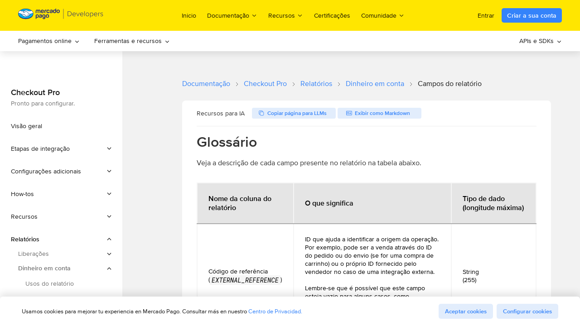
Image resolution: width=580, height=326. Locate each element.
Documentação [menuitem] (232, 15)
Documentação (206, 83)
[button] (61, 148)
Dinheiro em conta (375, 83)
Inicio (189, 15)
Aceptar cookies (466, 311)
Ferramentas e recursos (132, 40)
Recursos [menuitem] (285, 15)
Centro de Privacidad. (275, 311)
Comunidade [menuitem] (383, 15)
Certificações (332, 15)
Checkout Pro (265, 83)
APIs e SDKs (540, 40)
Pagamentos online (49, 40)
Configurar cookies (527, 311)
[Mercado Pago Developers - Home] (61, 16)
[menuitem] (49, 41)
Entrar (486, 15)
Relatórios (316, 83)
